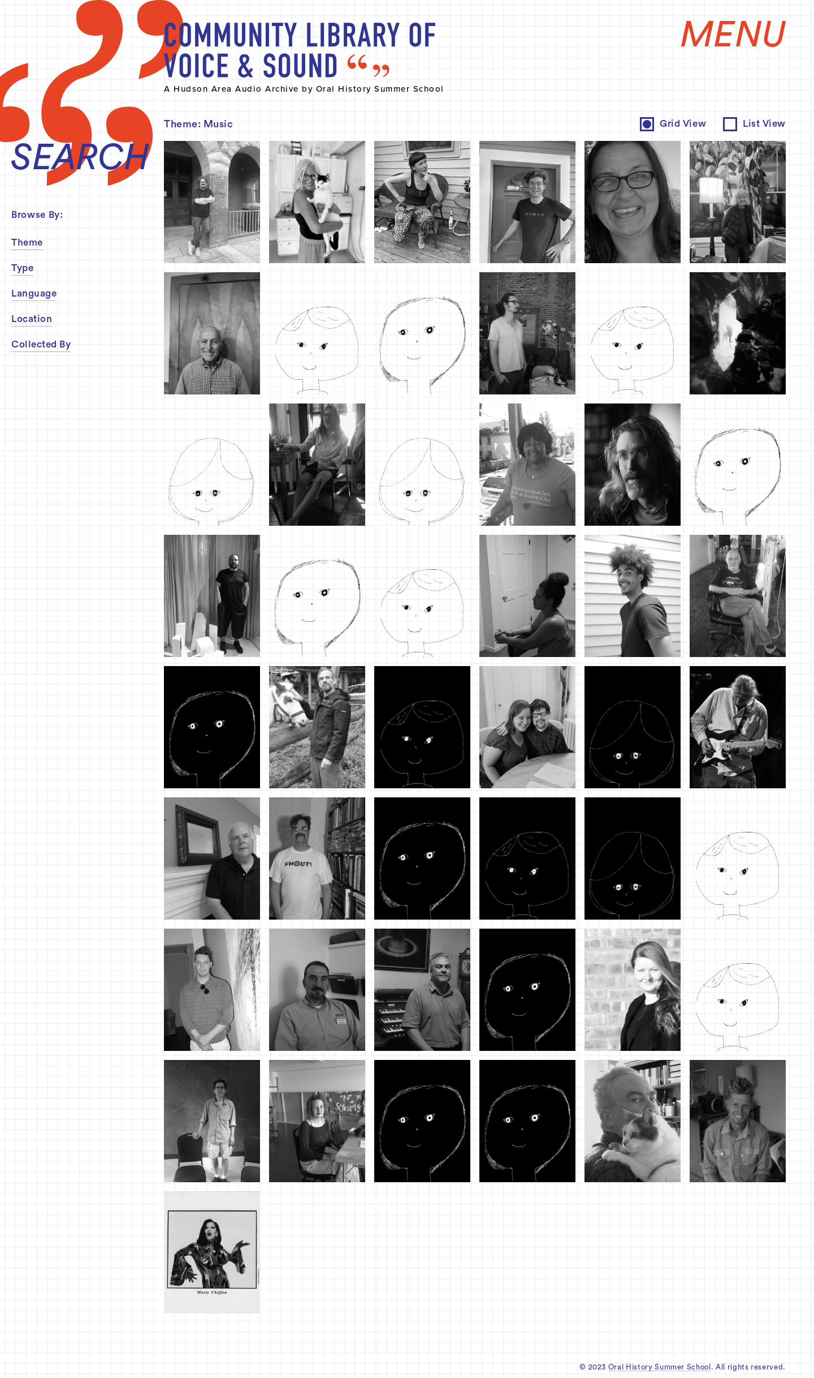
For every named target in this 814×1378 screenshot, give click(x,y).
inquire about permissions (436, 604)
